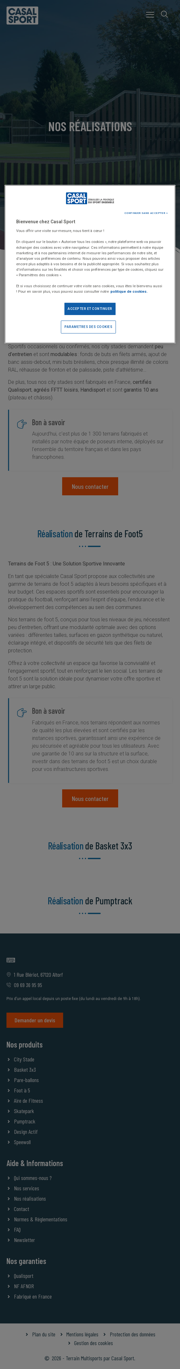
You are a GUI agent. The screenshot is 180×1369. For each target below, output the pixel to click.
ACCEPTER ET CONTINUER (90, 309)
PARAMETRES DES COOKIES (88, 327)
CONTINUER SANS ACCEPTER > (146, 213)
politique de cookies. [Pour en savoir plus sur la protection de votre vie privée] (129, 291)
